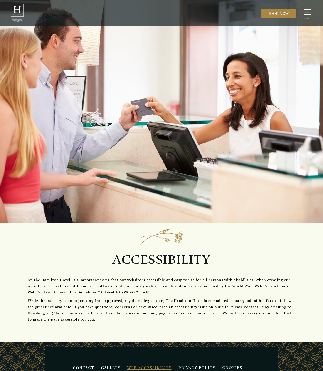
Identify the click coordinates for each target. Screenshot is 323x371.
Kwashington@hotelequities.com (58, 313)
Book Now (278, 13)
